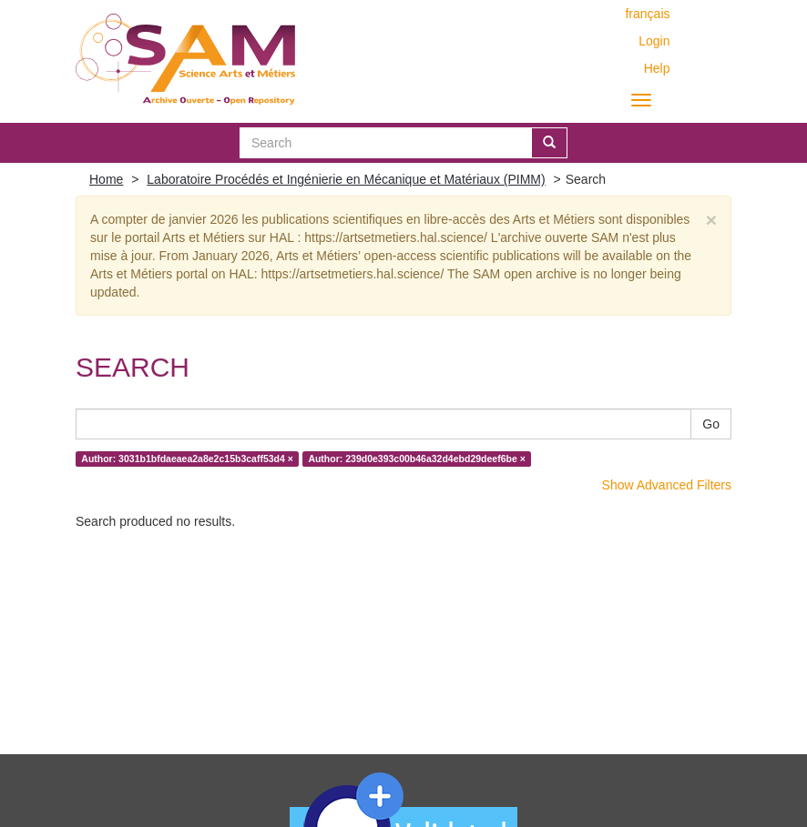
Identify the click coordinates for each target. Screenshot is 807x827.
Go (711, 424)
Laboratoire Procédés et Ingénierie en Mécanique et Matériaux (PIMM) (346, 179)
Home (106, 179)
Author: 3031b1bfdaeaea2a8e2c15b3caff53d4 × (187, 458)
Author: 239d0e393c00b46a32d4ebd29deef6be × (416, 458)
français (647, 13)
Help (657, 68)
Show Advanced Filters (666, 485)
